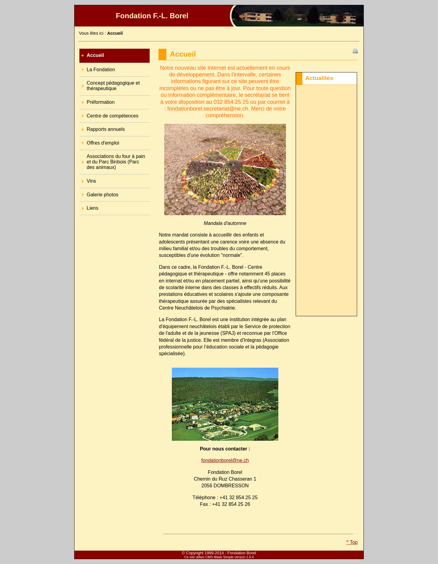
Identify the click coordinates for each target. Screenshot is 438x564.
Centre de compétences (108, 113)
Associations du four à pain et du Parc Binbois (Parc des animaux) (112, 160)
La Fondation (97, 67)
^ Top (352, 542)
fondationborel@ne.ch (225, 460)
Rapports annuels (102, 127)
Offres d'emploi (99, 140)
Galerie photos (98, 192)
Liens (88, 206)
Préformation (97, 100)
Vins (87, 179)
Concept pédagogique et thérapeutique (109, 84)
